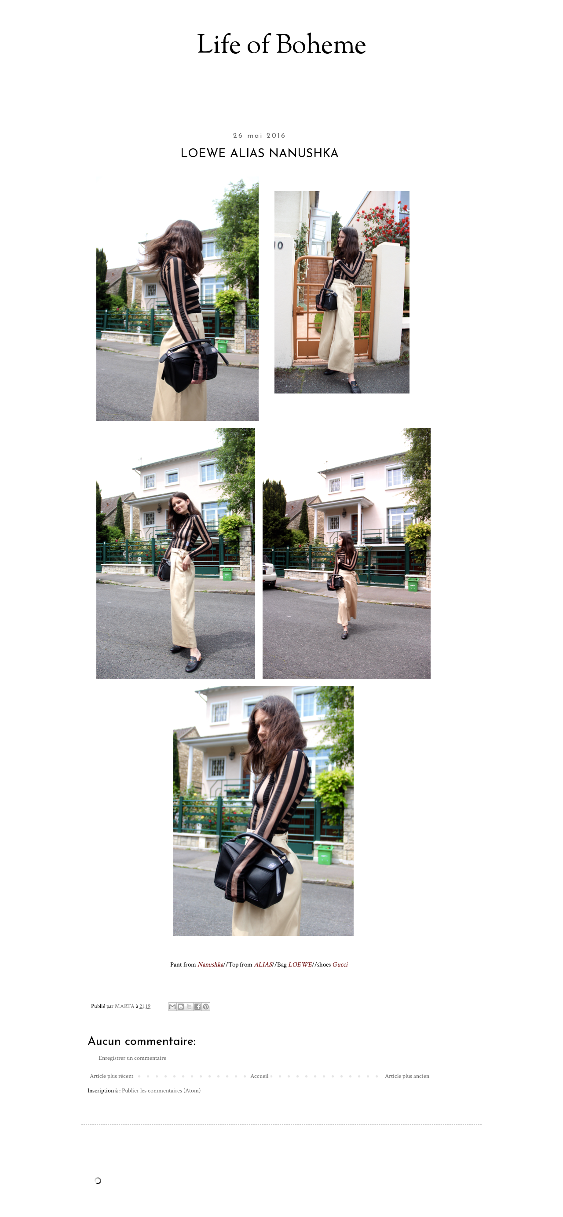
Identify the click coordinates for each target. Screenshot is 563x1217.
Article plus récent (111, 1076)
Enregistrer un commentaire (132, 1058)
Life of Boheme (281, 46)
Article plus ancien (407, 1076)
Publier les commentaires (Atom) (161, 1091)
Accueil (259, 1076)
